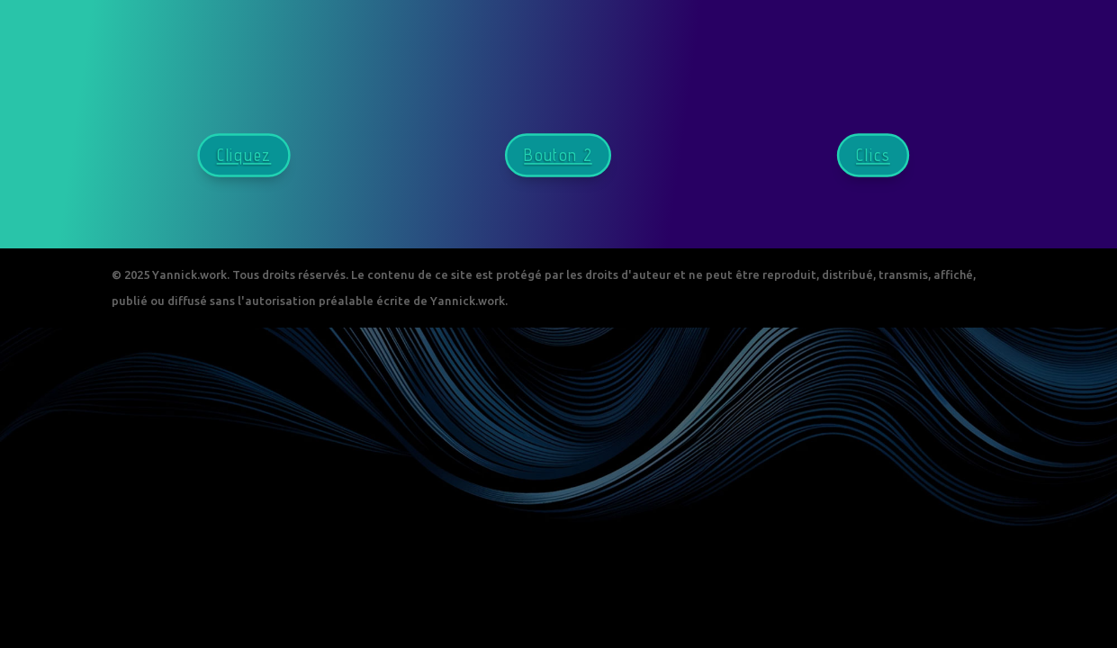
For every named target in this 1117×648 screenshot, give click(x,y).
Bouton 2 (558, 156)
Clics (873, 156)
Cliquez (244, 156)
